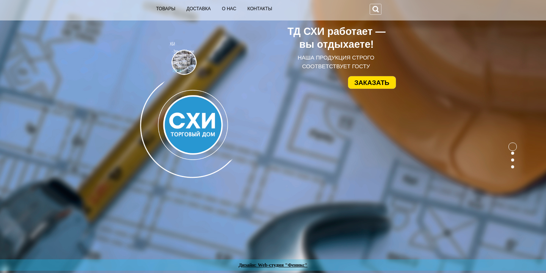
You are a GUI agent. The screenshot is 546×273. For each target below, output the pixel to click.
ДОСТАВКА (199, 8)
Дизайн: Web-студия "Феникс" (273, 265)
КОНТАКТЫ (260, 8)
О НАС (229, 8)
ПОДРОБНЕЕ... (166, 71)
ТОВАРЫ (166, 8)
